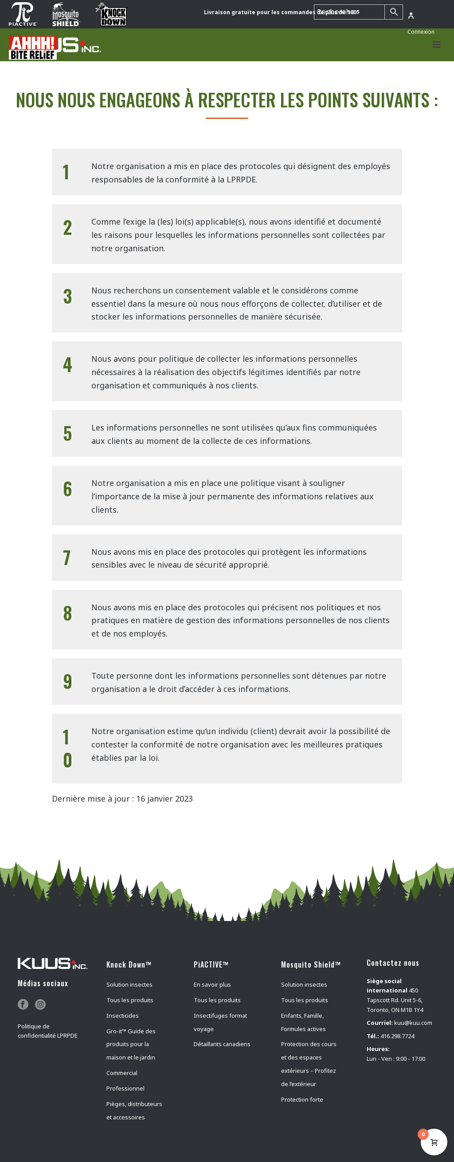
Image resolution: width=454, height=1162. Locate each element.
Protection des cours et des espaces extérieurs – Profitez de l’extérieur (309, 1064)
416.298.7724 (397, 1036)
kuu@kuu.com (413, 1023)
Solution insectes (129, 984)
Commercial (121, 1073)
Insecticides (122, 1016)
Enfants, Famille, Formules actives (303, 1022)
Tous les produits (129, 1000)
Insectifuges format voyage (220, 1022)
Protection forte (302, 1099)
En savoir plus (212, 984)
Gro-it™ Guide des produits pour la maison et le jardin (131, 1044)
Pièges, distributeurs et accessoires (134, 1110)
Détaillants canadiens (222, 1044)
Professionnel (125, 1088)
